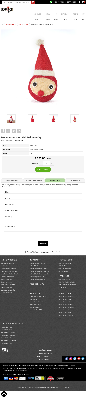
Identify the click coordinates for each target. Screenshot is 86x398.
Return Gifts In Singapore (8, 335)
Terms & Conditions (10, 370)
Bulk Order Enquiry (55, 180)
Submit (43, 244)
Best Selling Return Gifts (37, 276)
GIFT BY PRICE (63, 276)
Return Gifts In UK (6, 330)
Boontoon (58, 387)
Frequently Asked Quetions (34, 180)
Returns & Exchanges (74, 368)
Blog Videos (40, 368)
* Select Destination (11, 210)
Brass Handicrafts (6, 282)
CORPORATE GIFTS (65, 260)
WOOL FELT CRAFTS (37, 284)
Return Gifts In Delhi (64, 299)
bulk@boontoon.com (46, 350)
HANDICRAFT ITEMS (36, 16)
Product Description (12, 180)
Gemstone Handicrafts (8, 290)
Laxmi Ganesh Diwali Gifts (38, 296)
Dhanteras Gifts (34, 307)
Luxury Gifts (62, 287)
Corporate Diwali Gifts (36, 310)
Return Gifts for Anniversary (38, 266)
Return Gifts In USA (7, 327)
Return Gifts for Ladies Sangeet (39, 271)
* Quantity (8, 216)
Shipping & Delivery (59, 368)
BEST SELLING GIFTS (65, 16)
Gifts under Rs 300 (64, 279)
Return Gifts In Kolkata (65, 302)
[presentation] (20, 237)
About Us (14, 365)
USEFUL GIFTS (75, 16)
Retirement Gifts (63, 271)
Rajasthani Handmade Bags (9, 271)
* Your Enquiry (9, 226)
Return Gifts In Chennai (65, 304)
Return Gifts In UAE (7, 343)
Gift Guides (31, 368)
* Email (7, 198)
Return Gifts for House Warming (39, 274)
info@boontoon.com (46, 353)
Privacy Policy (22, 370)
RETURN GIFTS (48, 16)
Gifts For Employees (64, 263)
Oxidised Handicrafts (7, 276)
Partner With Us (75, 180)
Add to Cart (43, 169)
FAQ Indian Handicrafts (26, 365)
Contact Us (39, 365)
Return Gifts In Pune (64, 312)
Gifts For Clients (63, 266)
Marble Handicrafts (7, 266)
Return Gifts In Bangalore (66, 307)
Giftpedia (48, 368)
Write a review (19, 140)
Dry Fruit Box (33, 299)
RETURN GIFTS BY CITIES (67, 293)
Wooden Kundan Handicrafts (10, 274)
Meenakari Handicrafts (8, 285)
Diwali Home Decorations (37, 302)
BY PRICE (56, 16)
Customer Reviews (50, 365)
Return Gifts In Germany (8, 340)
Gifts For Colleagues (64, 268)
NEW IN (83, 16)
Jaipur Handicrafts (6, 293)
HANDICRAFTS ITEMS (9, 260)
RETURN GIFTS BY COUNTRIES (12, 324)
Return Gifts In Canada (8, 332)
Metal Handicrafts (6, 279)
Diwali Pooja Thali (35, 304)
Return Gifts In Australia (8, 338)
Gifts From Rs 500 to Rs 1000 (67, 285)
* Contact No (9, 204)
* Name (7, 192)
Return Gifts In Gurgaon (65, 315)
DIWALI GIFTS (35, 293)
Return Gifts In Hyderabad (66, 310)
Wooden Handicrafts (7, 263)
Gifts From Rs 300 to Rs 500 (66, 282)
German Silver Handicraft (8, 268)
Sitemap (72, 365)
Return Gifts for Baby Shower (38, 268)
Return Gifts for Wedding (37, 263)
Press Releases (63, 365)
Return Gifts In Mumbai (65, 296)
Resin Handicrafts (6, 287)
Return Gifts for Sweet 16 (37, 279)
